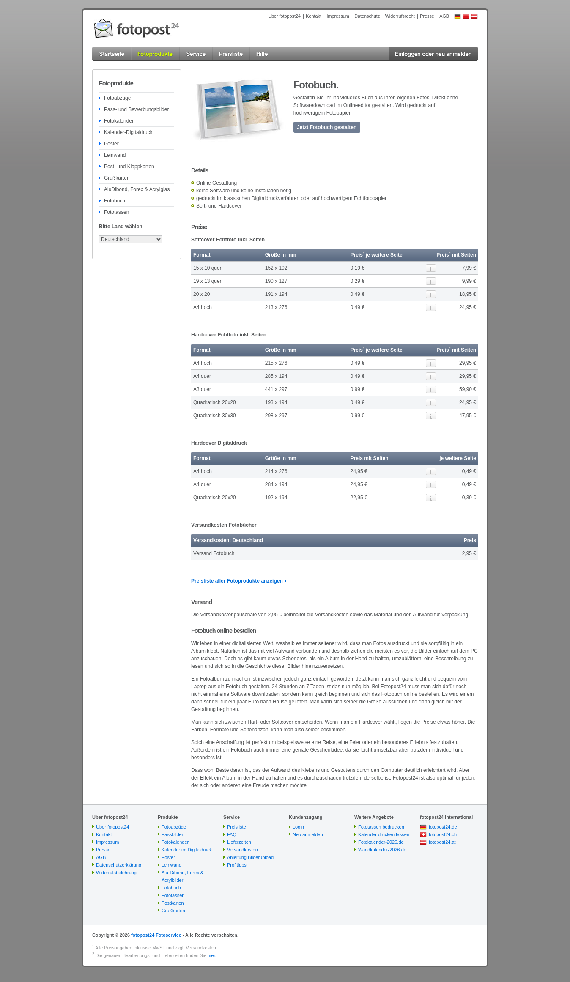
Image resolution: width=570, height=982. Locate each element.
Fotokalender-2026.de (381, 842)
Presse (427, 16)
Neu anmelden (308, 834)
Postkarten (173, 902)
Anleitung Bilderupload (250, 857)
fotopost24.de (443, 826)
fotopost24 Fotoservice (156, 935)
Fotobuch (114, 201)
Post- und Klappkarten (129, 167)
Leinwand (115, 155)
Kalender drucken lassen (383, 834)
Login (298, 826)
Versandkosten (242, 849)
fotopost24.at (442, 842)
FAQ (231, 834)
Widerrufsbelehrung (116, 872)
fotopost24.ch (443, 834)
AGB (444, 16)
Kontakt (313, 16)
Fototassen (116, 212)
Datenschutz (367, 16)
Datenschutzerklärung (118, 864)
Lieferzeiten (239, 842)
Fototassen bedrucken (381, 826)
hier (211, 955)
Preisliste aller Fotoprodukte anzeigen (237, 581)
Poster (111, 144)
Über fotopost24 (284, 16)
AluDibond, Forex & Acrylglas (137, 189)
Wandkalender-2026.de (382, 849)
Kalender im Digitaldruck (187, 849)
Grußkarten (117, 178)
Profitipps (237, 864)
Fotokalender (119, 121)
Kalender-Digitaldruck (128, 132)
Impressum (337, 16)
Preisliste (236, 826)
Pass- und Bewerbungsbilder (136, 109)
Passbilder (172, 834)
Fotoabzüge (117, 98)
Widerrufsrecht (400, 16)
